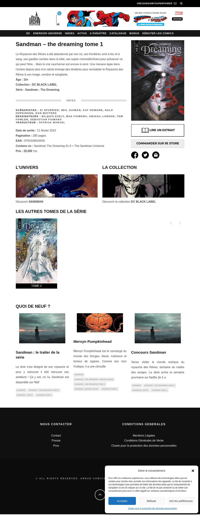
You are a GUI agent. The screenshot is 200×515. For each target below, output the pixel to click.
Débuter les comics (158, 33)
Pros (56, 446)
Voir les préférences (181, 500)
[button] (193, 470)
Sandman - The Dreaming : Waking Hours (94, 380)
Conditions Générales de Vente (143, 441)
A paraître (98, 33)
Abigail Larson (102, 116)
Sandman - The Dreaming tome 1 (44, 390)
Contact (56, 436)
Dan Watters (46, 113)
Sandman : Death (25, 395)
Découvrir (29, 201)
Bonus (134, 33)
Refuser (151, 500)
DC (28, 33)
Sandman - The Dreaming (42, 89)
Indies (70, 33)
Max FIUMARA (76, 116)
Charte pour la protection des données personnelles (152, 508)
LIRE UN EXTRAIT (158, 130)
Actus (82, 33)
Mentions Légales (144, 436)
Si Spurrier (49, 110)
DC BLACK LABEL (44, 84)
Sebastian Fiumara (46, 119)
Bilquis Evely (53, 116)
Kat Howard (93, 110)
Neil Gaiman (71, 110)
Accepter (122, 500)
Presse (56, 441)
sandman (21, 390)
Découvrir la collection (129, 201)
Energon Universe (47, 33)
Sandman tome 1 (44, 395)
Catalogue (118, 33)
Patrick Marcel (52, 122)
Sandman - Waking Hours (86, 390)
